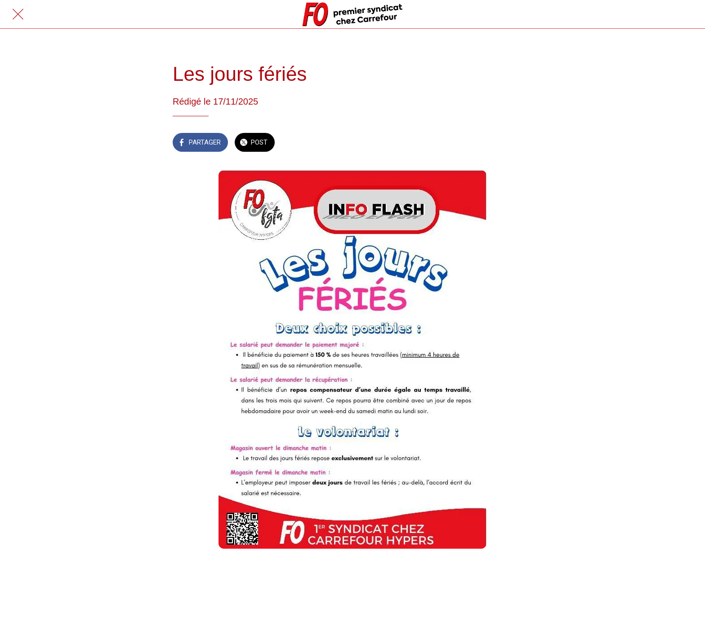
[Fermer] (18, 14)
